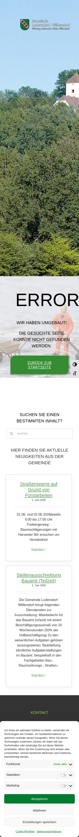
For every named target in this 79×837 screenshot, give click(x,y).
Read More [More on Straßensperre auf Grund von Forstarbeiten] (36, 549)
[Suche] (11, 433)
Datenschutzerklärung (49, 831)
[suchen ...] (39, 433)
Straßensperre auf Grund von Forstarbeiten (37, 489)
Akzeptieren (39, 799)
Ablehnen (39, 810)
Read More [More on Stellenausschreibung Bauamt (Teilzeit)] (36, 675)
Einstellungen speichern (39, 822)
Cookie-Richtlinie (25, 831)
